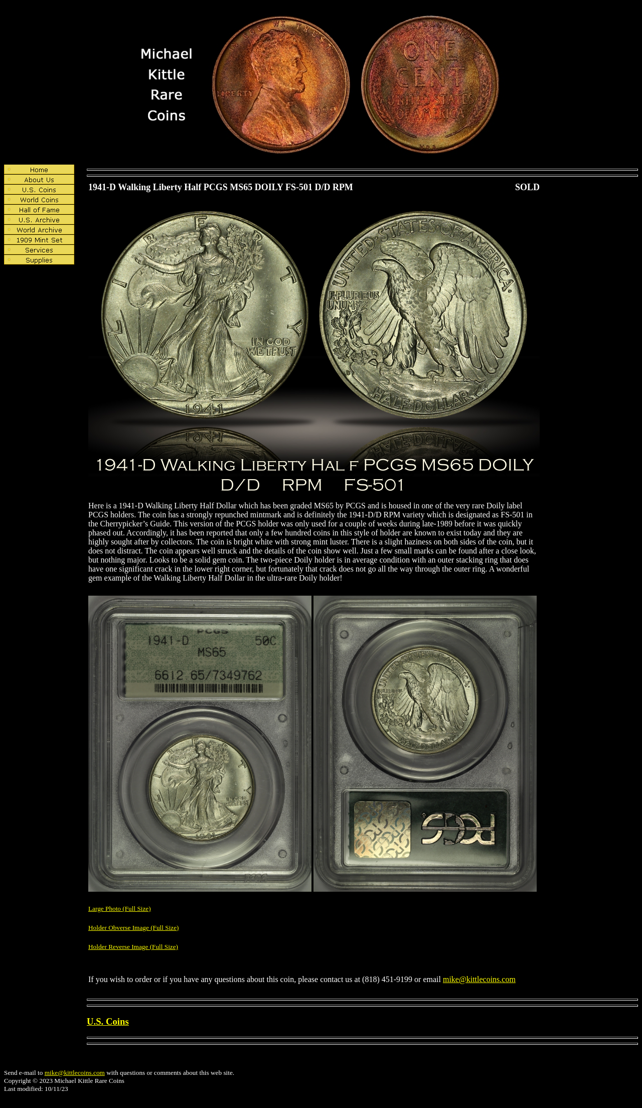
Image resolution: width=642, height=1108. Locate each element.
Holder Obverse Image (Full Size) (133, 927)
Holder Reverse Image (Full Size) (133, 946)
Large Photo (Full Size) (119, 908)
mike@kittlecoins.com (479, 979)
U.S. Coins (108, 1021)
